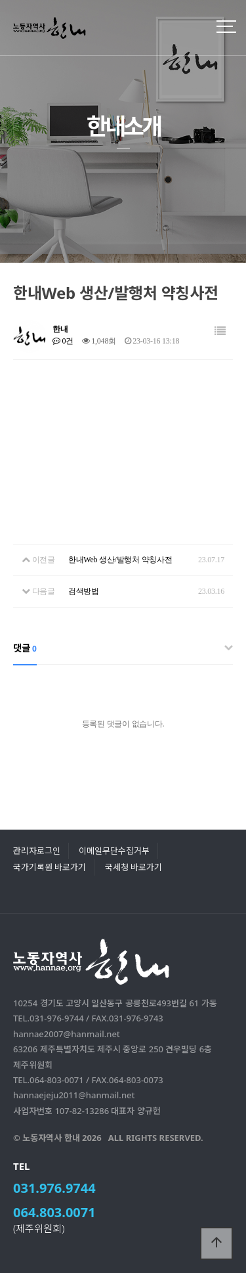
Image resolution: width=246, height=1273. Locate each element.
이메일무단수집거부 (114, 851)
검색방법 (83, 591)
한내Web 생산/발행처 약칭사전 (120, 559)
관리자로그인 (36, 851)
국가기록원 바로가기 (49, 867)
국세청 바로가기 (133, 867)
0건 (62, 341)
